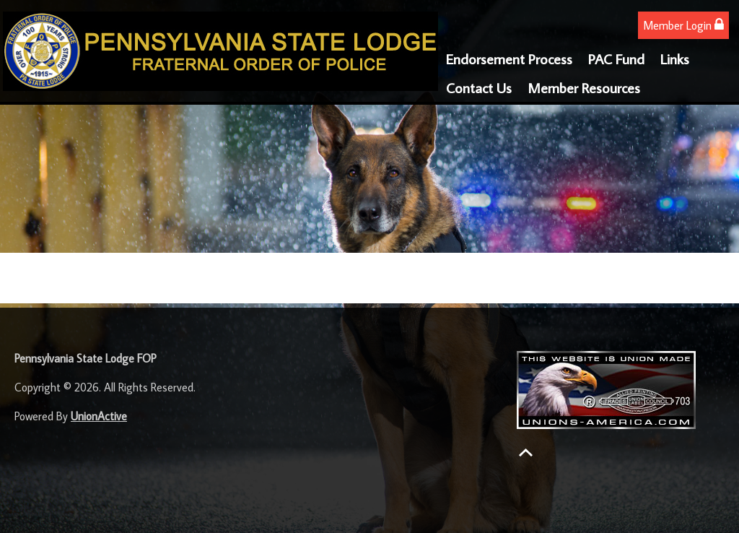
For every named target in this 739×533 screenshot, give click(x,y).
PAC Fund (616, 58)
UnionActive (99, 416)
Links (674, 58)
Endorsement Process (509, 58)
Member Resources (584, 87)
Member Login (683, 24)
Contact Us (479, 87)
